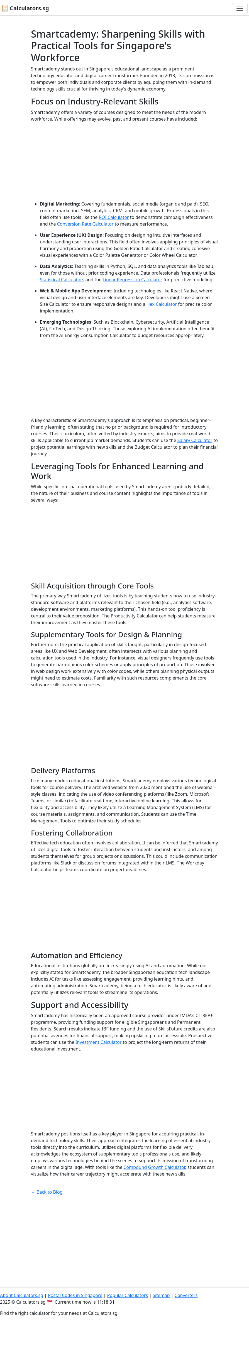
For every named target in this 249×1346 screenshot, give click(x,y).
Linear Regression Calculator (132, 280)
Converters (186, 1295)
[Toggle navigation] (240, 8)
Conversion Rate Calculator (85, 224)
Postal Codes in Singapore (75, 1295)
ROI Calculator (114, 217)
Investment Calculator (98, 1042)
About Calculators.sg (21, 1295)
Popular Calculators (127, 1295)
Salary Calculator (195, 440)
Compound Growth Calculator (154, 1167)
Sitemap (161, 1295)
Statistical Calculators (62, 280)
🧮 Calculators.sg (25, 8)
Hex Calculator (162, 304)
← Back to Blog (47, 1192)
